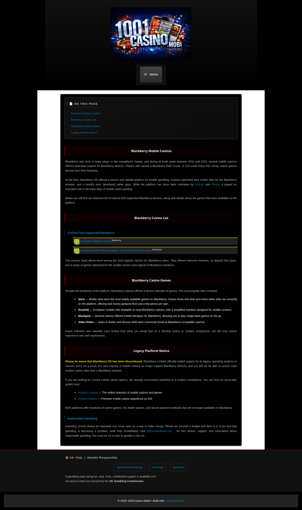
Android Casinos (88, 392)
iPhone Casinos (87, 398)
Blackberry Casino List (83, 119)
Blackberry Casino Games (85, 126)
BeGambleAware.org (159, 431)
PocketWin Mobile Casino (95, 241)
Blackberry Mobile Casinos (86, 113)
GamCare (179, 467)
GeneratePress (175, 500)
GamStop (157, 467)
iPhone (215, 184)
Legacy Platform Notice (84, 132)
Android (199, 184)
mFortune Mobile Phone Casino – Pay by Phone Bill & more (116, 250)
